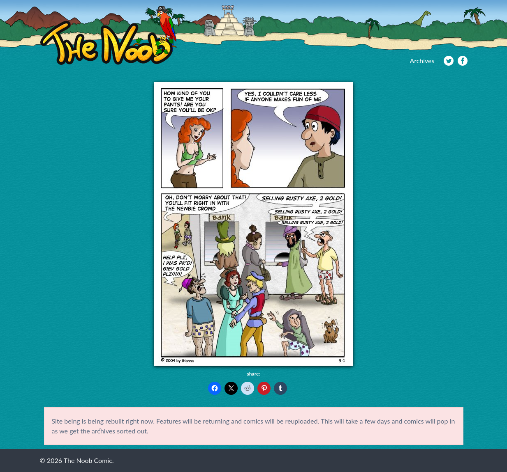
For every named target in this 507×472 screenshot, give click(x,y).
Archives (422, 60)
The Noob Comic (108, 35)
